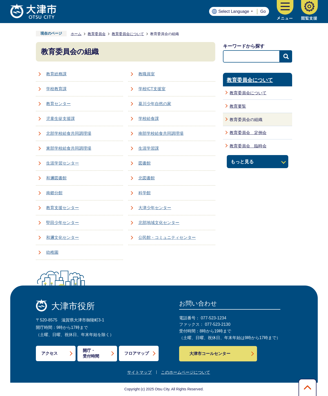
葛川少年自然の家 (154, 103)
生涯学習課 (148, 148)
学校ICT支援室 (152, 89)
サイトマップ (139, 372)
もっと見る (242, 161)
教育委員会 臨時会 (248, 146)
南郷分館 (54, 193)
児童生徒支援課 (60, 118)
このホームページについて (185, 372)
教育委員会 (97, 34)
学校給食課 (148, 118)
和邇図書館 (56, 178)
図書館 (144, 163)
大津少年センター (154, 208)
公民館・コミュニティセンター (167, 237)
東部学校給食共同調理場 (68, 148)
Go (263, 11)
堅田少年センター (62, 222)
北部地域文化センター (158, 222)
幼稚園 (52, 252)
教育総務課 (56, 74)
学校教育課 (56, 89)
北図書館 (146, 178)
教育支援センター (62, 208)
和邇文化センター (62, 237)
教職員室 (146, 74)
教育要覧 (238, 106)
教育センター (58, 103)
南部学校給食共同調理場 (160, 133)
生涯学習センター (62, 163)
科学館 (144, 193)
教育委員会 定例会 (248, 132)
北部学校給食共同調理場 (68, 133)
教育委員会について (128, 34)
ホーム (76, 34)
